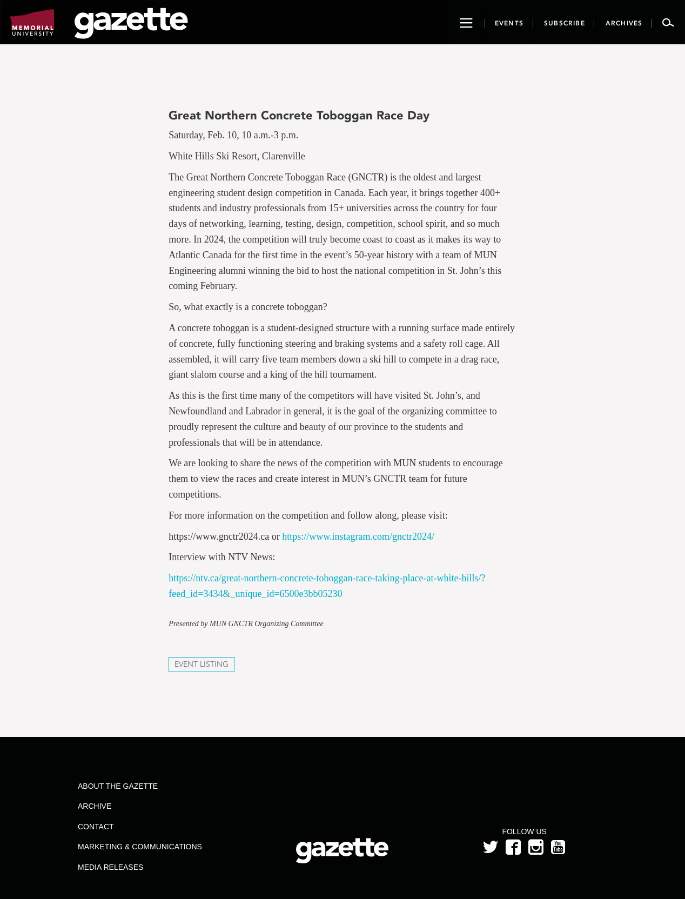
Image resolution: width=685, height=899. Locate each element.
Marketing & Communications (140, 846)
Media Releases (110, 867)
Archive (94, 806)
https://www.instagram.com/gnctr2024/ (358, 536)
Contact (96, 826)
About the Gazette (118, 786)
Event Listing (201, 664)
